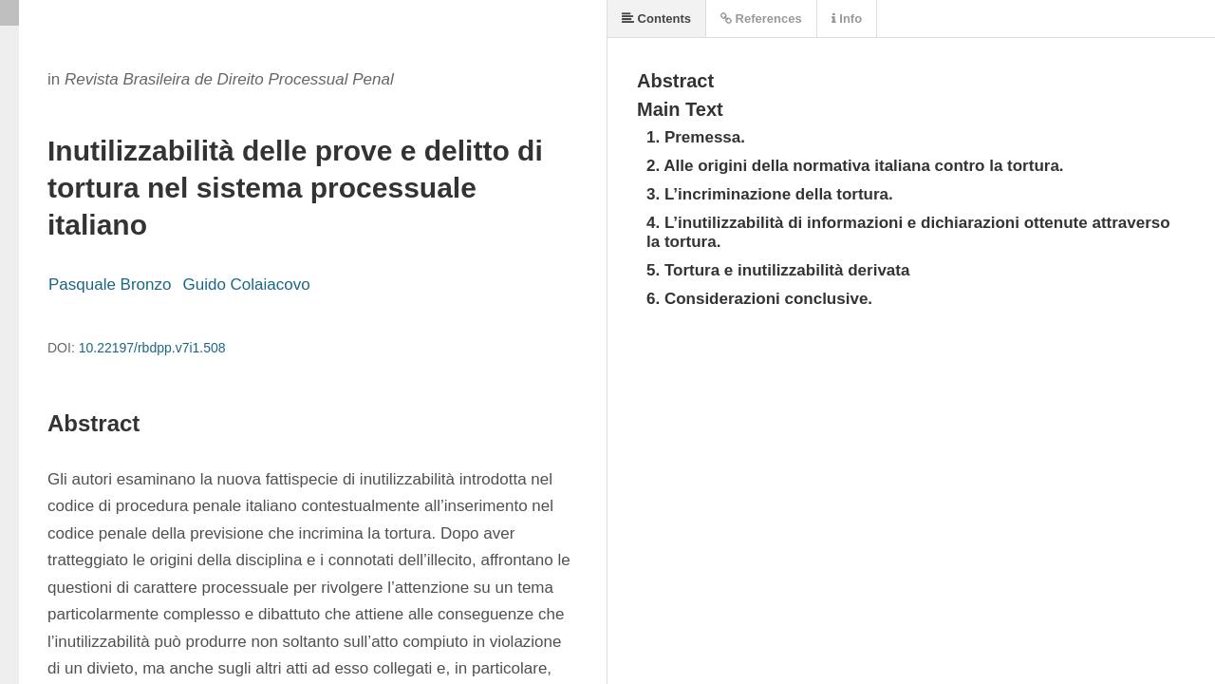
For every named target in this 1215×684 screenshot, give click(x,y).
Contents (656, 18)
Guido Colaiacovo (245, 285)
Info (847, 18)
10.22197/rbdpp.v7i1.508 (152, 347)
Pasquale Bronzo (109, 285)
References (761, 18)
